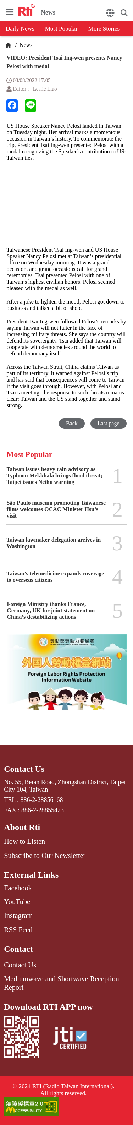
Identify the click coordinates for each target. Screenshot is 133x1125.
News (25, 45)
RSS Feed (18, 930)
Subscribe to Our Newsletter (44, 855)
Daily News (20, 28)
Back (72, 423)
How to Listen (24, 841)
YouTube (17, 902)
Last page (109, 423)
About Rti (22, 827)
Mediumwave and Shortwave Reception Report (61, 983)
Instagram (18, 915)
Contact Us (24, 769)
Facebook (18, 888)
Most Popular (61, 28)
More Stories (104, 28)
